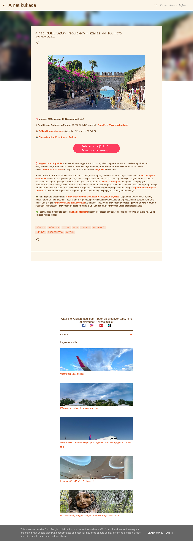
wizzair (70, 232)
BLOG (75, 228)
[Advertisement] (96, 287)
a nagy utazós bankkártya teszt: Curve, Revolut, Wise (92, 196)
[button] (37, 43)
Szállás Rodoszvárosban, (51, 131)
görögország (55, 232)
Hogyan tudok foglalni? (50, 163)
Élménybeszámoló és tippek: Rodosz (57, 137)
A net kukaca (22, 5)
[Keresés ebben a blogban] (175, 5)
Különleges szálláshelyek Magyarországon (80, 408)
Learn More (155, 532)
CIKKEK (66, 228)
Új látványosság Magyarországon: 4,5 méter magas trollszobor (89, 515)
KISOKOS (86, 228)
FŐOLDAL (41, 228)
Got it (169, 532)
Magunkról (100, 169)
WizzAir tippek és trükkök (72, 374)
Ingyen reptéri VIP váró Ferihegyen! (77, 481)
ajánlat (40, 232)
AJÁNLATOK (54, 228)
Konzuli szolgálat (79, 212)
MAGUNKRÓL (99, 228)
